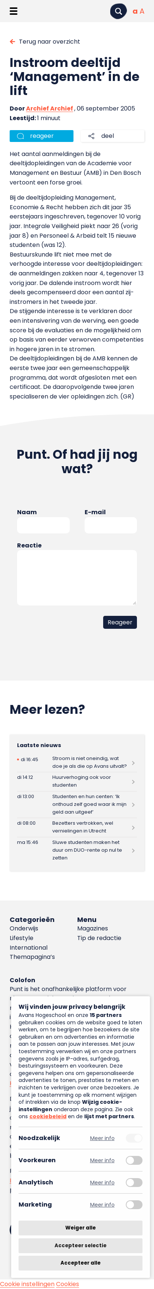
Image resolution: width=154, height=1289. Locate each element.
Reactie (29, 545)
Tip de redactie (99, 938)
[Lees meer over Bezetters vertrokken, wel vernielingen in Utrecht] (77, 827)
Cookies (67, 1284)
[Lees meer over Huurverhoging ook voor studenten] (77, 781)
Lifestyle (21, 938)
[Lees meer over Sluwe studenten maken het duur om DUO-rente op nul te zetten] (77, 850)
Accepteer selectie (81, 1245)
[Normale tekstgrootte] (135, 11)
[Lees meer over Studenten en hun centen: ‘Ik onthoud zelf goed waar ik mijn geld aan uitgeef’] (77, 804)
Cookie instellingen (27, 1284)
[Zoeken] (118, 11)
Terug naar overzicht (49, 41)
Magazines (92, 928)
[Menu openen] (14, 11)
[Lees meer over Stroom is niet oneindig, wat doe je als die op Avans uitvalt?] (77, 762)
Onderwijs (24, 928)
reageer (42, 136)
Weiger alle (80, 1227)
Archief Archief (49, 108)
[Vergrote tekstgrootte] (142, 11)
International (28, 947)
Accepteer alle (80, 1262)
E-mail (95, 512)
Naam (27, 512)
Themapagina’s (32, 957)
